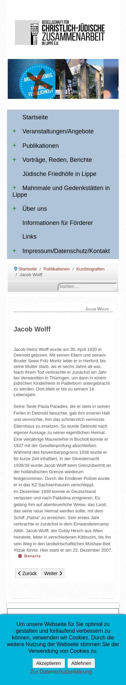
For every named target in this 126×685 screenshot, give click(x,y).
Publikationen (35, 145)
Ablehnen (81, 663)
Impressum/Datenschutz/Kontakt (61, 251)
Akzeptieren (48, 663)
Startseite (35, 117)
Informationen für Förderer (58, 223)
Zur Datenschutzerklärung (61, 672)
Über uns (29, 208)
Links (30, 236)
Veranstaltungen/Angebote (53, 131)
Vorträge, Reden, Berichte (52, 160)
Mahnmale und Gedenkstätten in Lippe (61, 191)
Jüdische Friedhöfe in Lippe (59, 174)
